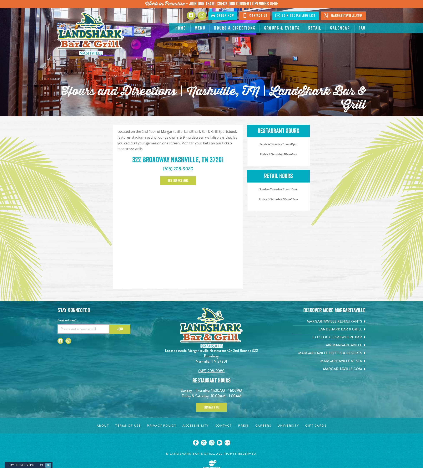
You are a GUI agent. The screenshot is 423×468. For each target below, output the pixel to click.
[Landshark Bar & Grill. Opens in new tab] (329, 329)
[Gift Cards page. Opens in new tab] (315, 425)
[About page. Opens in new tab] (103, 425)
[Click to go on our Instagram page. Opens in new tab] (212, 443)
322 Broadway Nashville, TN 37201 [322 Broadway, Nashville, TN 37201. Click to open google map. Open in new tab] (178, 160)
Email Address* (66, 320)
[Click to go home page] (90, 33)
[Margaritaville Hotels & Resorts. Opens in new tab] (329, 353)
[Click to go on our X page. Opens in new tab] (204, 443)
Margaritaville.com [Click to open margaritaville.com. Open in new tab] (343, 15)
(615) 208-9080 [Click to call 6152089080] (178, 168)
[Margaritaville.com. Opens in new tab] (329, 369)
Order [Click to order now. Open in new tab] (222, 15)
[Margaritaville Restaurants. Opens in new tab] (329, 321)
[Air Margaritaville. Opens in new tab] (329, 345)
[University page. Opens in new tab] (288, 425)
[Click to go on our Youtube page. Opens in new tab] (219, 443)
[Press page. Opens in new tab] (243, 425)
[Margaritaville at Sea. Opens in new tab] (329, 361)
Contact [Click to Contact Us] (254, 15)
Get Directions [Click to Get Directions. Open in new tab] (177, 180)
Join (120, 329)
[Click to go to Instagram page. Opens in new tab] (201, 15)
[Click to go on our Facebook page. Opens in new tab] (196, 443)
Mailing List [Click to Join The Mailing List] (295, 15)
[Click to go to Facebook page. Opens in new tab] (191, 15)
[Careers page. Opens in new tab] (263, 425)
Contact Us (211, 407)
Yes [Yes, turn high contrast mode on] (41, 465)
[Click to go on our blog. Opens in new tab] (227, 443)
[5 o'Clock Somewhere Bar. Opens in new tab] (329, 337)
